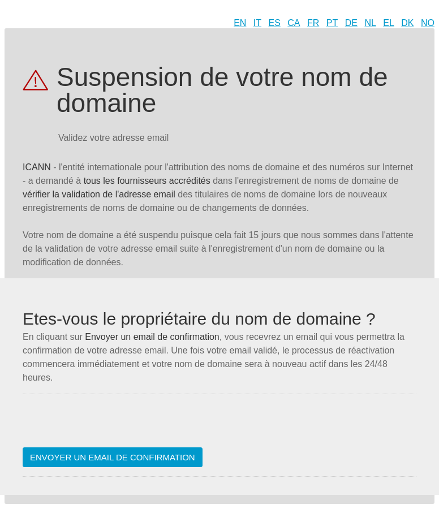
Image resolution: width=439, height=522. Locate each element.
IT (257, 23)
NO (427, 23)
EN (240, 23)
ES (275, 23)
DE (351, 23)
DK (407, 23)
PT (332, 23)
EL (388, 23)
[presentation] (109, 425)
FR (313, 23)
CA (293, 23)
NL (370, 23)
